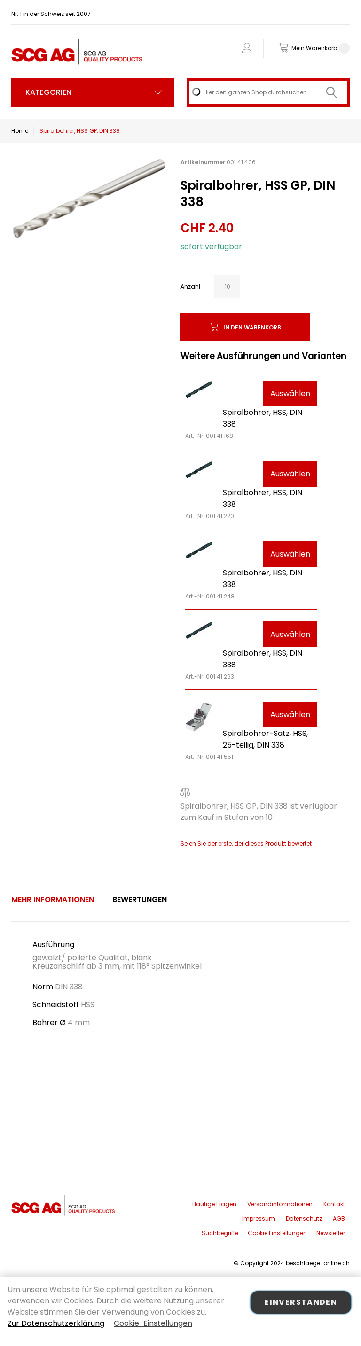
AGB (339, 1219)
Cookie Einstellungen (277, 1233)
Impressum (258, 1219)
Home (19, 131)
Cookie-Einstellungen (153, 1323)
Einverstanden (301, 1302)
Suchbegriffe (220, 1233)
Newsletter (330, 1233)
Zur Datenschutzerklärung (56, 1323)
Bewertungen (139, 899)
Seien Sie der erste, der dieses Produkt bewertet (246, 844)
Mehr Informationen (52, 899)
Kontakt (334, 1204)
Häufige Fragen (214, 1204)
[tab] (52, 899)
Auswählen (290, 393)
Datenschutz (304, 1219)
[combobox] (268, 92)
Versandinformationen (280, 1204)
